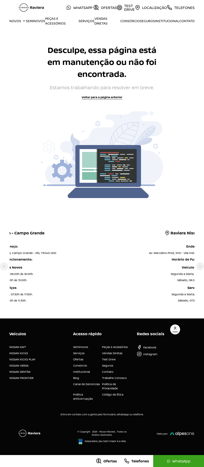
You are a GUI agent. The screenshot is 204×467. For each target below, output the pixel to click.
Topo (175, 329)
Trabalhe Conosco (114, 378)
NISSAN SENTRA (19, 372)
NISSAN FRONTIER (21, 378)
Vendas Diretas (101, 21)
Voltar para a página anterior (102, 97)
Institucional (167, 21)
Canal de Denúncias (86, 384)
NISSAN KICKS (18, 353)
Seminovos (35, 21)
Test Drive (109, 359)
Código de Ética (112, 394)
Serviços (86, 21)
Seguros (147, 21)
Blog (76, 378)
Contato (187, 21)
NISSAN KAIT (17, 347)
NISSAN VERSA (18, 365)
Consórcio (130, 21)
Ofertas (78, 359)
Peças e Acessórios (55, 21)
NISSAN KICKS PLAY (22, 359)
